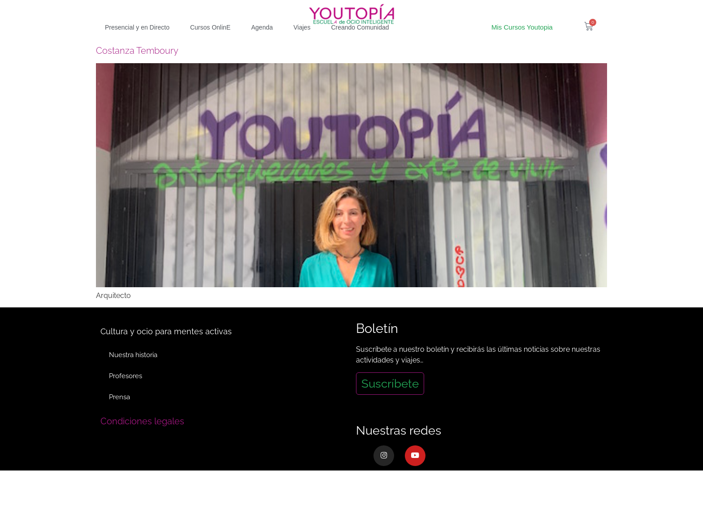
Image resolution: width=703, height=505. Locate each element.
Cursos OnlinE (210, 43)
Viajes (302, 43)
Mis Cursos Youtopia (522, 43)
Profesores (126, 392)
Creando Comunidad (360, 43)
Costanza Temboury (137, 66)
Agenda (262, 43)
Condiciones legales (142, 438)
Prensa (119, 414)
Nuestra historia (133, 371)
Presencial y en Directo (137, 43)
